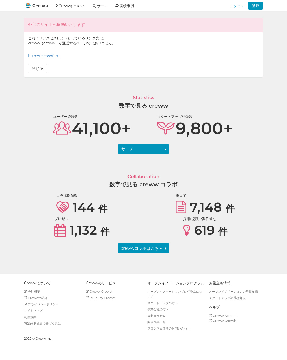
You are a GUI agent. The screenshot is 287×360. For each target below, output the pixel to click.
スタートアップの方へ (162, 303)
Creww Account (223, 316)
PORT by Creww (100, 298)
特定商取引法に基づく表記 (42, 323)
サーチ (127, 149)
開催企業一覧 (156, 322)
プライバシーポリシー (41, 304)
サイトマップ (33, 310)
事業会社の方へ (158, 309)
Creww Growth (99, 291)
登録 (255, 6)
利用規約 (30, 317)
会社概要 (32, 291)
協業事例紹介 (156, 316)
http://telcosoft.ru (43, 56)
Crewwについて (70, 6)
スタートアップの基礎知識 (227, 298)
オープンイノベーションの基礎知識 (233, 291)
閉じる (37, 68)
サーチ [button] (100, 6)
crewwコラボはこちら (142, 248)
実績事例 (124, 6)
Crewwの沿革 (36, 298)
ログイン (237, 6)
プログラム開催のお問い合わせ (168, 328)
